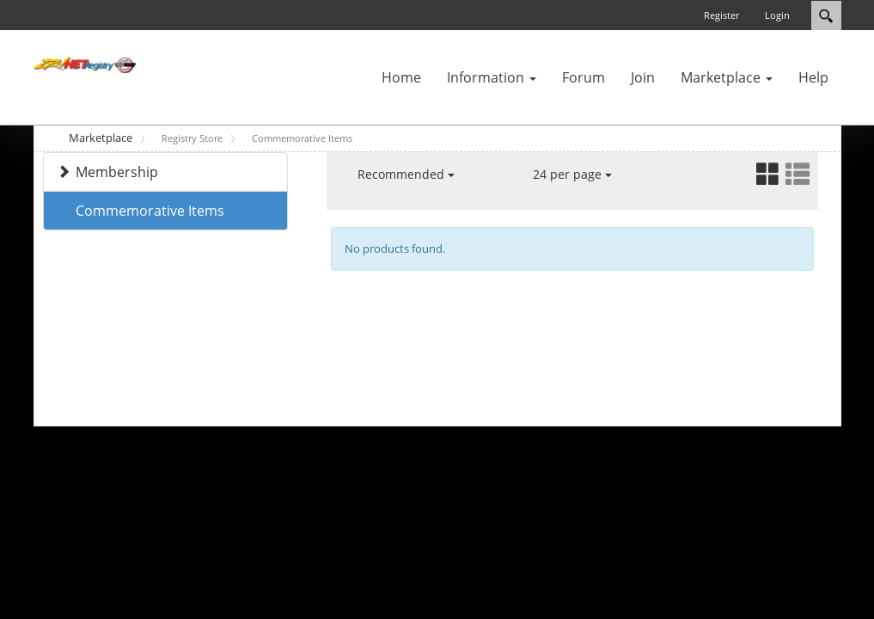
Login (777, 15)
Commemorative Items (150, 210)
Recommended (406, 174)
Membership (117, 171)
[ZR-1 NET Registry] (85, 63)
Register (721, 15)
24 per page (572, 174)
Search (826, 15)
